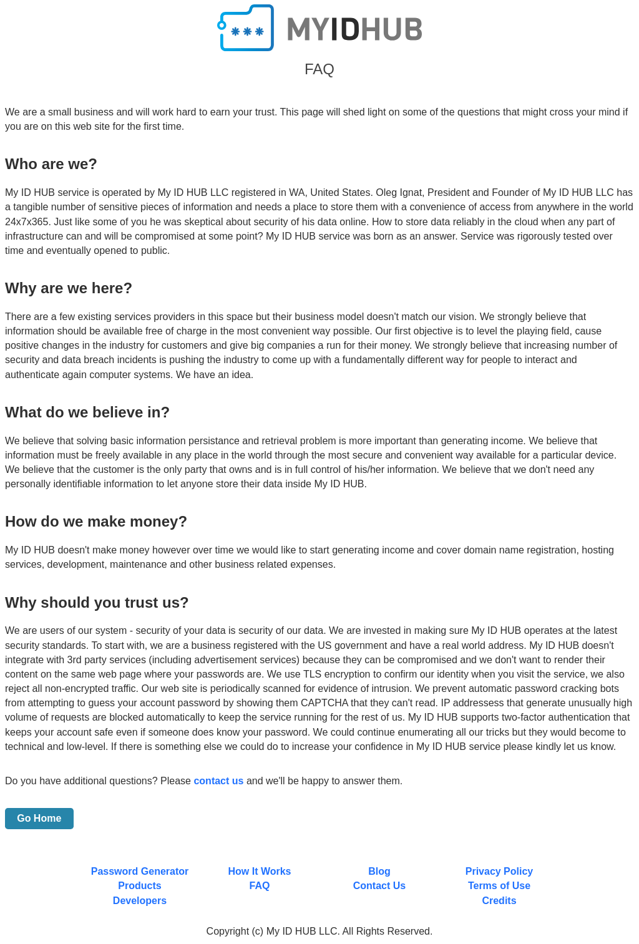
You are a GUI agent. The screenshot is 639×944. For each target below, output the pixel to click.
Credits (499, 900)
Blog (379, 871)
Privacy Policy (500, 871)
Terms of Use (499, 885)
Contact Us (379, 885)
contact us (218, 781)
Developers (140, 900)
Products (139, 885)
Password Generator (140, 871)
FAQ (260, 885)
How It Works (259, 871)
